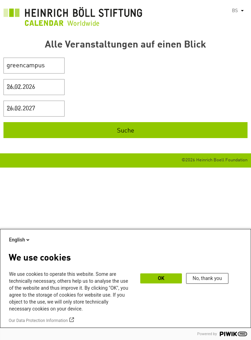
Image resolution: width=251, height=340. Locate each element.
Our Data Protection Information (38, 320)
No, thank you (207, 278)
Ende (14, 109)
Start (14, 87)
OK (161, 278)
